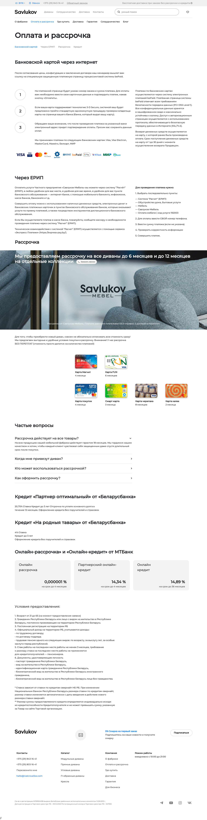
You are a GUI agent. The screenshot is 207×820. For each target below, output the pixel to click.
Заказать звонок (86, 262)
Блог (126, 21)
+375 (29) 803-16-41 (26, 764)
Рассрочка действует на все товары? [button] (73, 438)
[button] (20, 3)
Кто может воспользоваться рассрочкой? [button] (73, 468)
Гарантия (92, 21)
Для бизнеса (112, 787)
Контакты (98, 12)
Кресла (65, 781)
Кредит (78, 47)
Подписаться (181, 732)
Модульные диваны (72, 759)
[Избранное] (187, 12)
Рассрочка (64, 47)
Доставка (84, 12)
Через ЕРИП (48, 47)
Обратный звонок (77, 3)
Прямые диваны (70, 764)
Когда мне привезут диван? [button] (73, 458)
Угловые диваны (70, 770)
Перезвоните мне (26, 770)
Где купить (63, 21)
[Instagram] (180, 802)
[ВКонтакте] (189, 802)
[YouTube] (171, 802)
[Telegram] (161, 802)
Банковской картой (26, 47)
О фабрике (21, 21)
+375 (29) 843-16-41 (53, 3)
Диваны (48, 12)
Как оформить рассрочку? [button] (73, 478)
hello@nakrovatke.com (29, 776)
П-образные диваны (72, 776)
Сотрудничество (66, 12)
